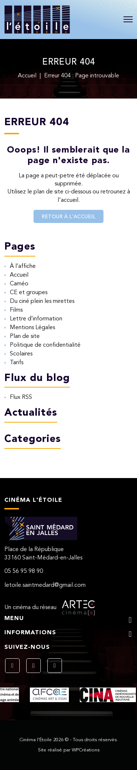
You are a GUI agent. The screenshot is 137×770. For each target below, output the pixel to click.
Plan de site (25, 336)
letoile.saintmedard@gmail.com (45, 585)
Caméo (19, 284)
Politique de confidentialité (45, 345)
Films (16, 310)
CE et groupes (28, 293)
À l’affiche (23, 266)
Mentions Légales (32, 328)
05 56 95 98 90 (23, 571)
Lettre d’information (36, 319)
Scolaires (21, 354)
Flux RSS (21, 397)
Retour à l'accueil (68, 216)
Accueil (27, 76)
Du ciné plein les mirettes (42, 301)
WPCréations (85, 750)
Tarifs (16, 363)
